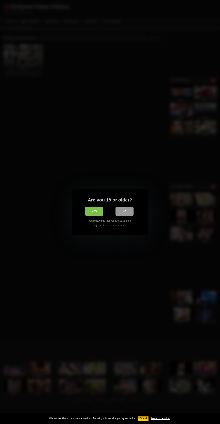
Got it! (143, 418)
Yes (94, 211)
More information (160, 418)
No (124, 211)
